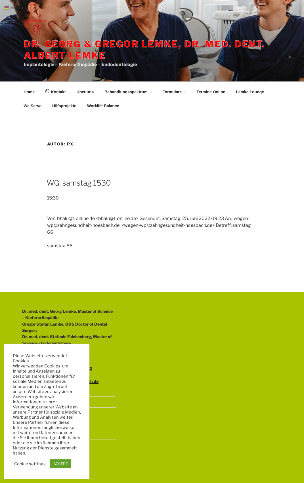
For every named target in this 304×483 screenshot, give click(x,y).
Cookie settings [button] (30, 463)
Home (29, 92)
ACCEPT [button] (60, 463)
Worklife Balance (103, 106)
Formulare (174, 92)
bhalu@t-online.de (76, 218)
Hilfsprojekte (64, 106)
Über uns (85, 92)
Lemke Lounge (250, 92)
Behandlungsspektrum (128, 92)
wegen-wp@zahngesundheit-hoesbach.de (168, 225)
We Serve (32, 106)
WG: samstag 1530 (79, 182)
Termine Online (210, 92)
